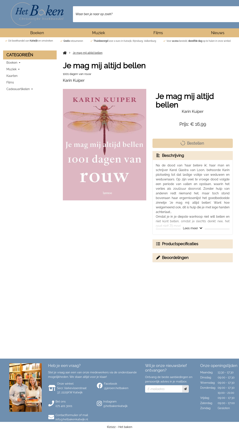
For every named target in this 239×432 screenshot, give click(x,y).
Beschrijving (170, 155)
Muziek (98, 32)
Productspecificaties (177, 244)
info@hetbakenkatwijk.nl (71, 419)
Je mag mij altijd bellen (87, 52)
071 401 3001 (63, 406)
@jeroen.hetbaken (116, 388)
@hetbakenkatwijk (115, 406)
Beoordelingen (172, 257)
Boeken (37, 32)
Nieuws (217, 32)
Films (158, 32)
